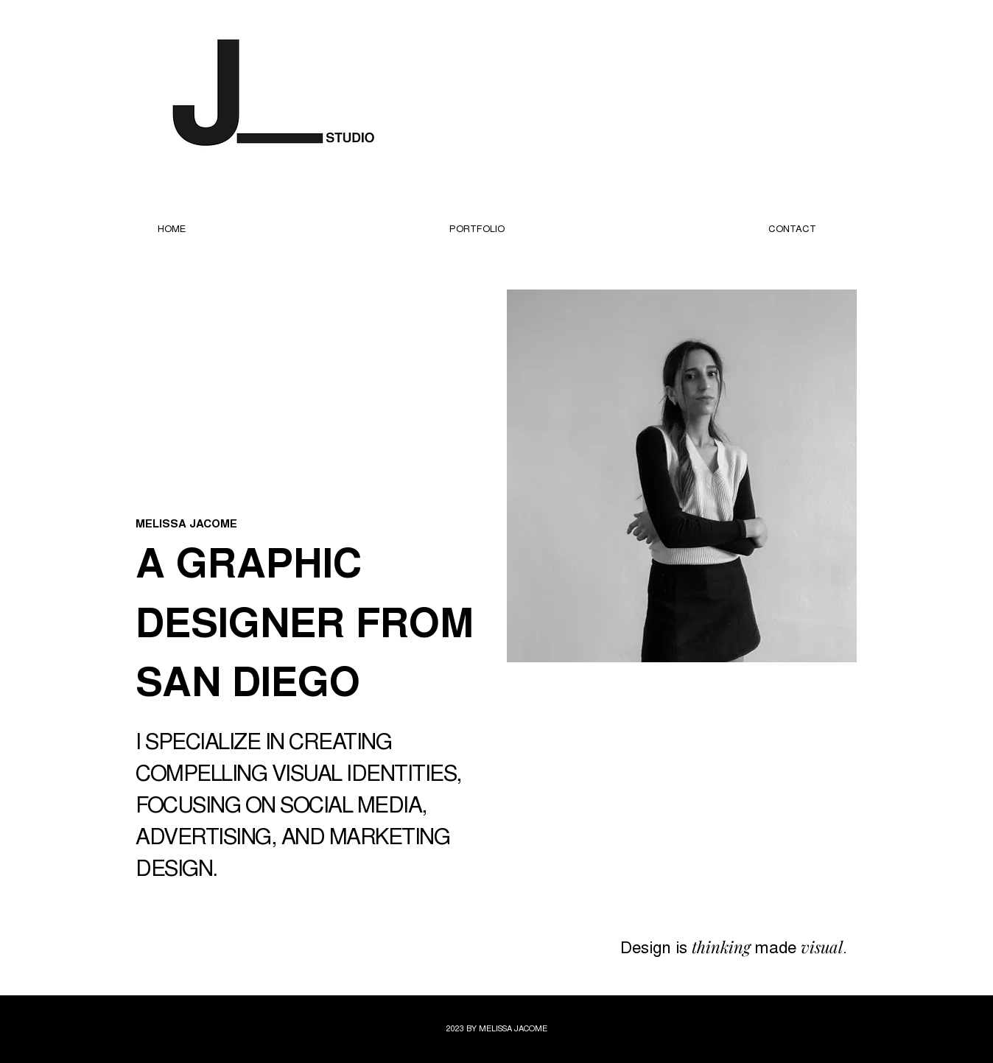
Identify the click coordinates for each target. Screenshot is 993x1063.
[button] (476, 228)
